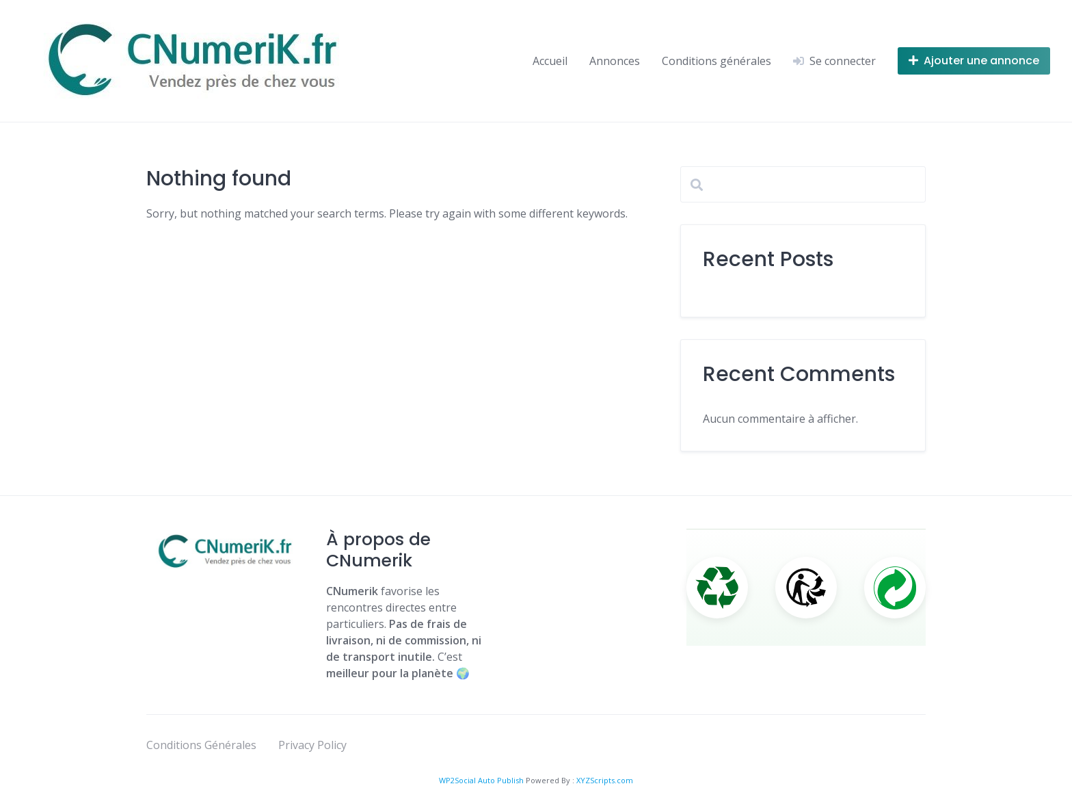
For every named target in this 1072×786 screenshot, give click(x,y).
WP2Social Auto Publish (481, 780)
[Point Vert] (895, 587)
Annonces (614, 60)
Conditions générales (716, 60)
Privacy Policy (312, 744)
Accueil (550, 60)
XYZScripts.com (604, 780)
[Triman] (806, 587)
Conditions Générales (201, 744)
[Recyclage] (717, 587)
